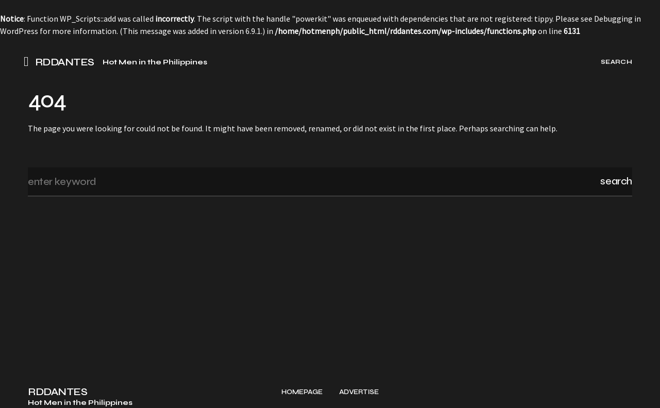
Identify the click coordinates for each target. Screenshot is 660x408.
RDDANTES (64, 62)
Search (616, 181)
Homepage (302, 392)
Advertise (359, 392)
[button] (29, 62)
